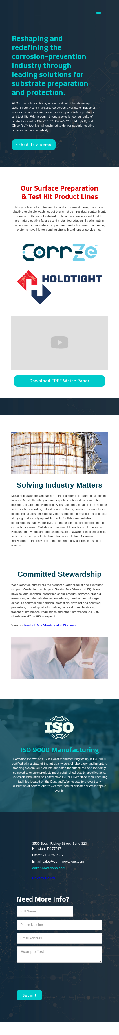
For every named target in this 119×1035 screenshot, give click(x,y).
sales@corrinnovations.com (63, 862)
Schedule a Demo (33, 145)
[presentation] (59, 977)
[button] (98, 14)
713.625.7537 (53, 855)
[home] (49, 14)
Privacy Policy (43, 878)
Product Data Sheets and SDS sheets (50, 625)
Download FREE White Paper (60, 380)
